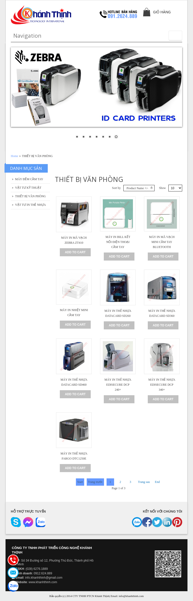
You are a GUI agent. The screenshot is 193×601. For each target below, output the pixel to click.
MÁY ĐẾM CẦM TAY (29, 179)
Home (14, 156)
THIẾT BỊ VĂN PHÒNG (30, 196)
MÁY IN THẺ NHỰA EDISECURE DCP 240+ (118, 384)
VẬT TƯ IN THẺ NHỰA (30, 205)
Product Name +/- (137, 188)
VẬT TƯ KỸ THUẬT (28, 187)
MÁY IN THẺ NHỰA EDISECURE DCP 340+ (161, 384)
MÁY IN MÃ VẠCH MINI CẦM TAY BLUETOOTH (162, 242)
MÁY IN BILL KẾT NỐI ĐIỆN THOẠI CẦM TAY (118, 242)
